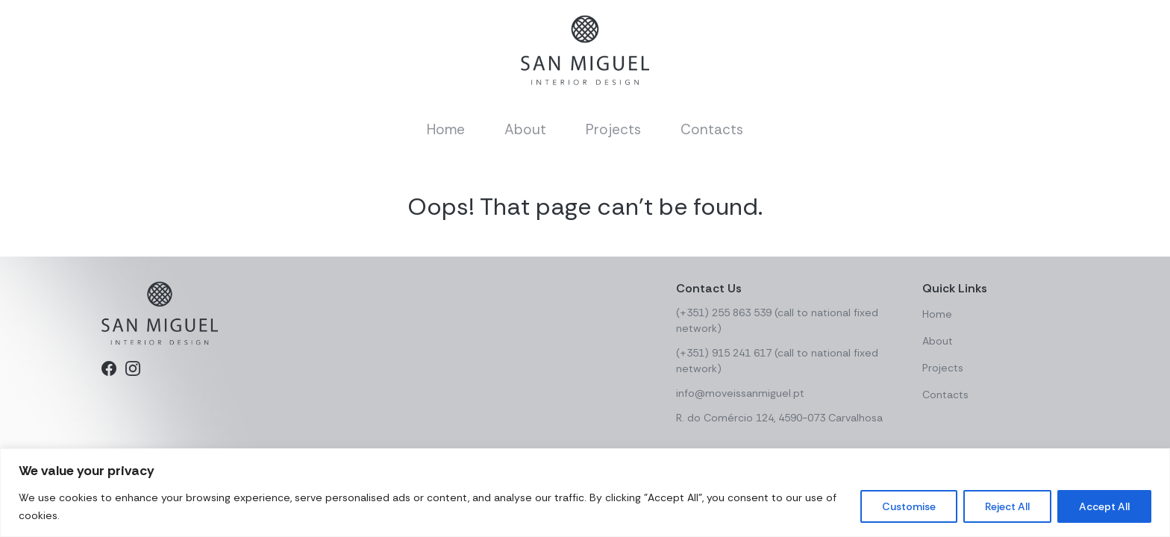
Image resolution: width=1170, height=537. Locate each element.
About (525, 129)
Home (446, 129)
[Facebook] (108, 368)
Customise (909, 506)
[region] (585, 492)
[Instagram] (132, 368)
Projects (613, 129)
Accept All (1104, 506)
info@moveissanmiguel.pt (740, 393)
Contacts (712, 129)
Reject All (1007, 506)
